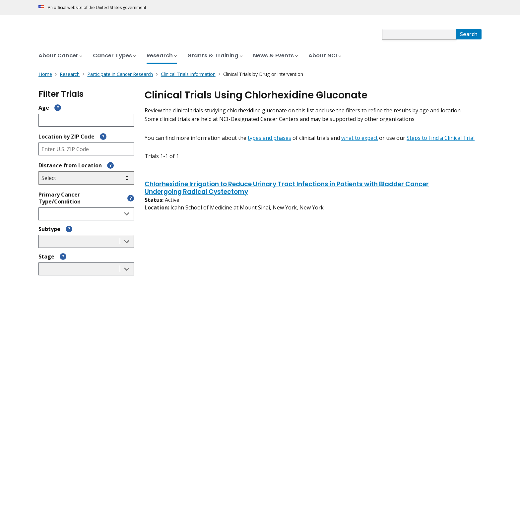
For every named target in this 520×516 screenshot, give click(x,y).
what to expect (359, 138)
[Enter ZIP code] (86, 149)
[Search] (469, 34)
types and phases (269, 138)
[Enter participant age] (86, 120)
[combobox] (419, 34)
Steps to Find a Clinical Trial (441, 138)
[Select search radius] (86, 178)
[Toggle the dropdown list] (127, 214)
